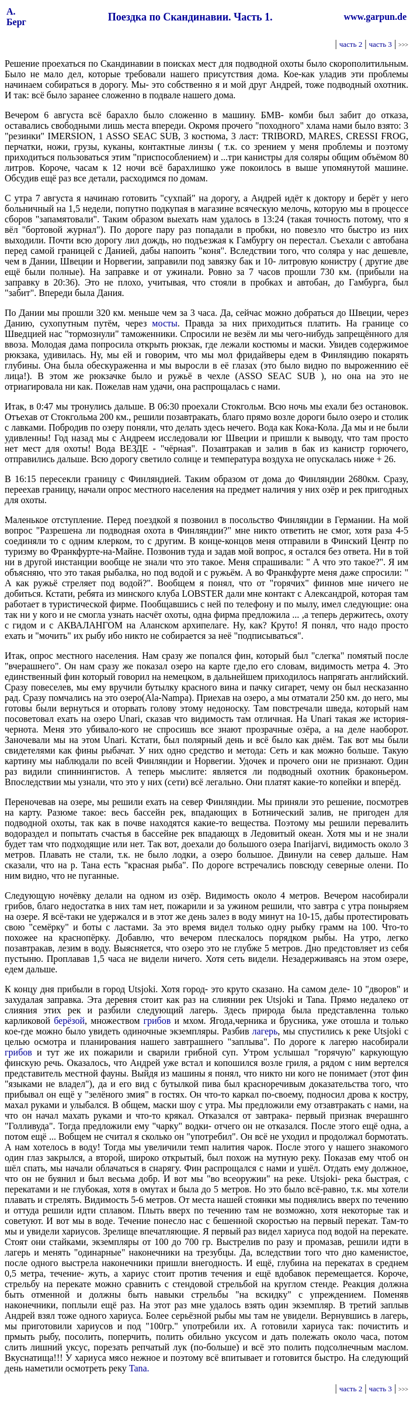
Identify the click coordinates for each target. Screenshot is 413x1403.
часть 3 (380, 44)
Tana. (139, 1368)
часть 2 (350, 44)
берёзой (69, 1021)
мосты (164, 323)
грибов (157, 1021)
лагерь (264, 1031)
